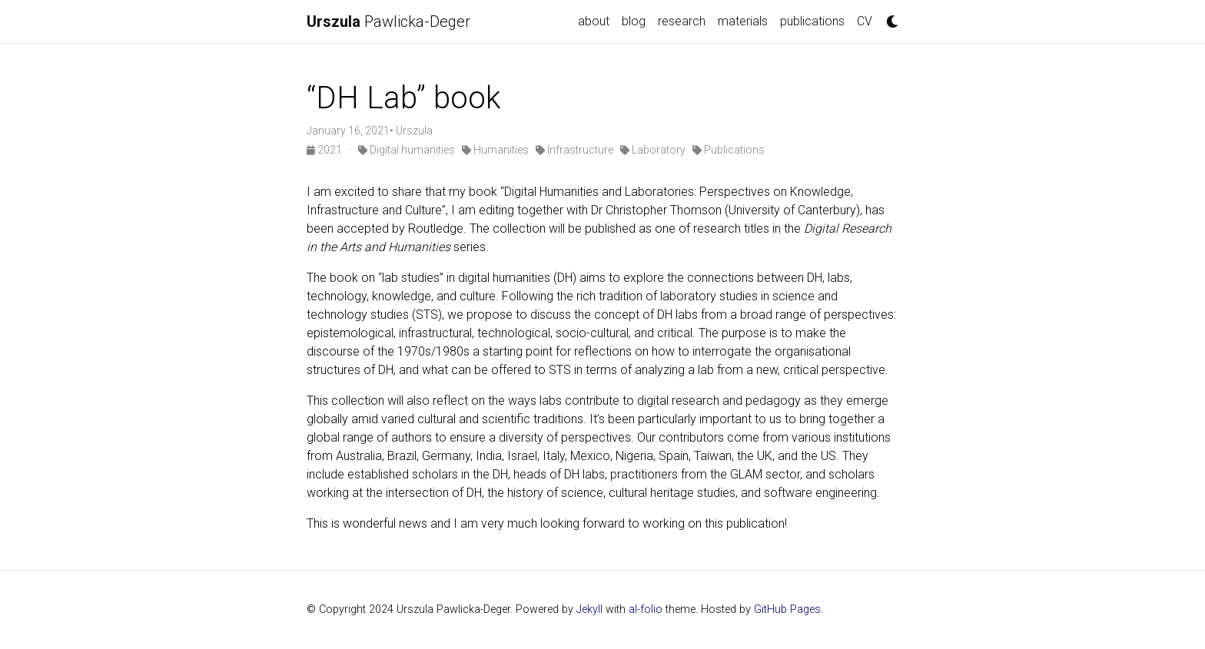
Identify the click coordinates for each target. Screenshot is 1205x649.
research (681, 21)
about (593, 21)
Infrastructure (574, 150)
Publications (728, 150)
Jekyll (589, 609)
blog (634, 21)
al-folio (645, 609)
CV (864, 21)
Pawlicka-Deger (388, 21)
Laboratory (652, 150)
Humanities (495, 150)
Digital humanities (406, 150)
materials (743, 21)
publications (812, 21)
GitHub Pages (787, 609)
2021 (325, 150)
